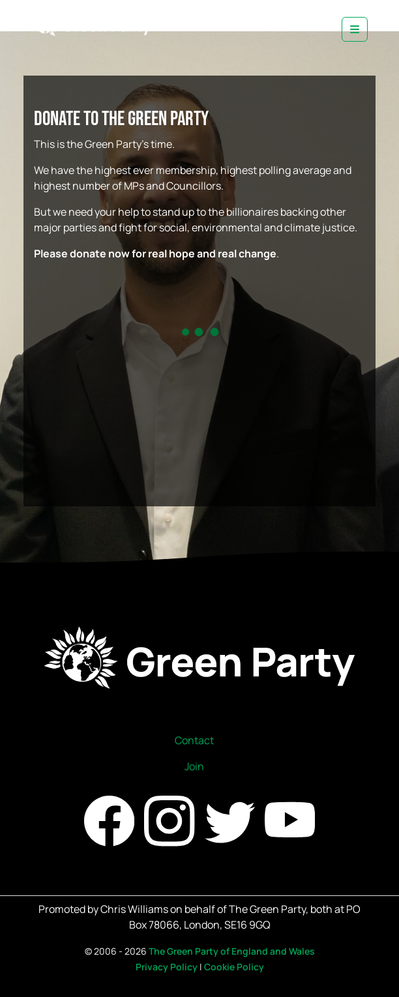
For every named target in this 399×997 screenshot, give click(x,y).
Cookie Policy (234, 967)
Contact (194, 740)
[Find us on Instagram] (170, 820)
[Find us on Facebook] (110, 820)
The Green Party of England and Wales (232, 951)
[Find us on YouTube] (290, 820)
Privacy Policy (167, 967)
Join (194, 766)
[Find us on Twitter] (231, 820)
